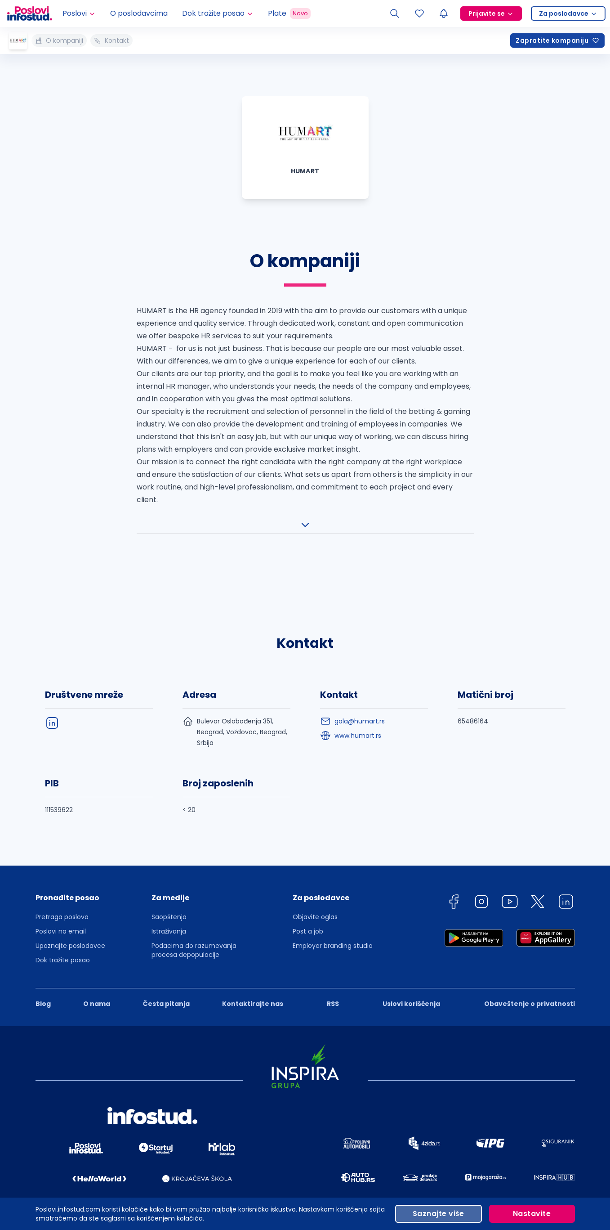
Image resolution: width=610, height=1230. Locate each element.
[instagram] (481, 875)
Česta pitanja (166, 976)
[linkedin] (566, 875)
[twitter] (538, 875)
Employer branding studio (333, 918)
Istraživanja (168, 903)
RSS (333, 976)
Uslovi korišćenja (411, 976)
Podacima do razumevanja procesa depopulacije (193, 923)
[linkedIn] (52, 695)
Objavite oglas (315, 889)
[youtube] (510, 875)
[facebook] (454, 875)
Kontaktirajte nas (252, 976)
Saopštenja (169, 889)
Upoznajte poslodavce (70, 918)
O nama (96, 976)
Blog (43, 976)
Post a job (308, 903)
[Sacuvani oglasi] (419, 13)
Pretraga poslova (62, 889)
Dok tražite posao (63, 932)
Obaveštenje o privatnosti (529, 976)
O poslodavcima (139, 13)
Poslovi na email (61, 903)
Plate (289, 13)
